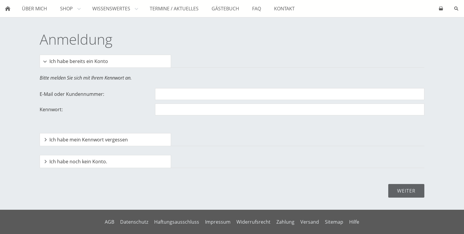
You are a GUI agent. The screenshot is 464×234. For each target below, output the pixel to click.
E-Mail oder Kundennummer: (72, 94)
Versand (309, 222)
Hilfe (354, 222)
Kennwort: (51, 109)
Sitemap (334, 222)
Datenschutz (134, 222)
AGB (109, 222)
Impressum (218, 222)
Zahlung (285, 222)
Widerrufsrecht (253, 222)
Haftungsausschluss (176, 222)
